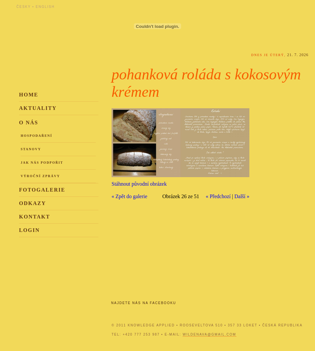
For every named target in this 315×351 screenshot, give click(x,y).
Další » (241, 196)
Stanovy (31, 149)
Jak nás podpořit (42, 162)
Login (29, 230)
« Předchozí (218, 196)
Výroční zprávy (40, 176)
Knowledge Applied (75, 23)
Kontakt (34, 216)
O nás (28, 122)
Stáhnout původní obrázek (139, 184)
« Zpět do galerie (129, 196)
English (45, 7)
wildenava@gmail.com (209, 334)
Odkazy (32, 203)
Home (28, 94)
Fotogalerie (42, 190)
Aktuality (38, 108)
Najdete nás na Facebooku (143, 303)
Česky (23, 7)
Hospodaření (36, 135)
